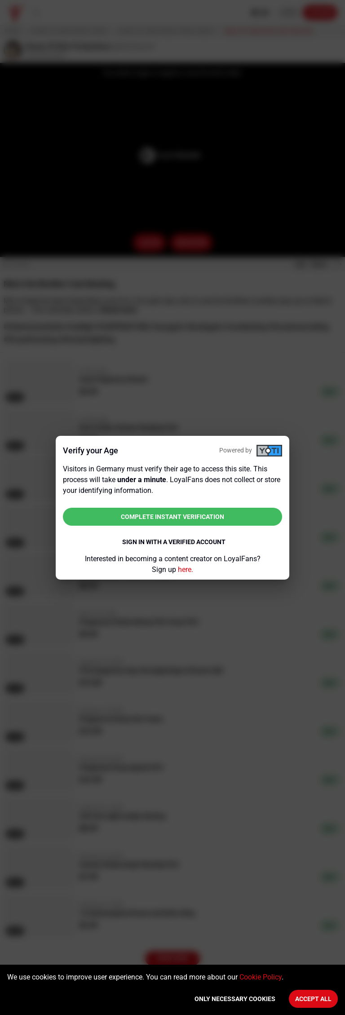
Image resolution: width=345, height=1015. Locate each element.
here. (185, 569)
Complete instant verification (172, 516)
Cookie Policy (260, 977)
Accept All (313, 998)
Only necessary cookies (235, 998)
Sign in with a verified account (174, 541)
